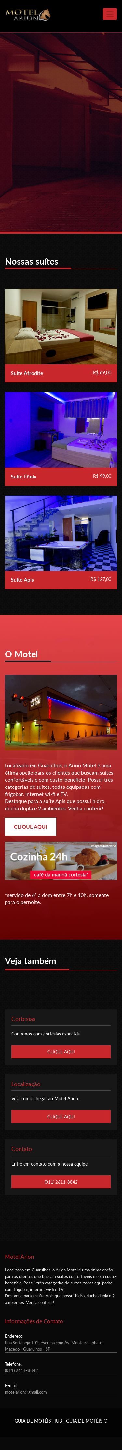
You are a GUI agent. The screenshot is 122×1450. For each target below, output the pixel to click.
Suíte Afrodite (27, 373)
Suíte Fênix (23, 476)
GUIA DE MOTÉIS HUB (38, 1421)
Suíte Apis (22, 579)
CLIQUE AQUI (30, 827)
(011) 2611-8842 (61, 1181)
